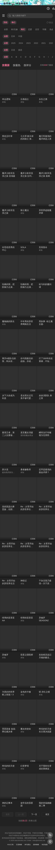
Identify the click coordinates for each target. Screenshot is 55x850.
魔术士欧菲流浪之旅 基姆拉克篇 (45, 176)
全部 (6, 29)
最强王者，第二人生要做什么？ (8, 435)
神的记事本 (7, 803)
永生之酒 (43, 99)
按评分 (27, 65)
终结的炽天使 (8, 766)
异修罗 (5, 655)
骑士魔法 (24, 210)
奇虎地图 (45, 844)
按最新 (6, 65)
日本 (13, 36)
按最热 (16, 65)
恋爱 (30, 29)
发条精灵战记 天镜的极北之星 (45, 657)
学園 (44, 29)
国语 (20, 50)
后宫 (37, 29)
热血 (51, 29)
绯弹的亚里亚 (26, 618)
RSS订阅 (10, 844)
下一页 (34, 814)
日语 (13, 50)
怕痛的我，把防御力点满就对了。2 (8, 287)
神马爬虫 (28, 844)
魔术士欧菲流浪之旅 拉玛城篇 (27, 176)
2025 (13, 43)
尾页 (47, 814)
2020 (51, 43)
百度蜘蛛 (19, 844)
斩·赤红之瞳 (44, 692)
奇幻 (23, 29)
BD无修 (14, 29)
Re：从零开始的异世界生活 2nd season (45, 546)
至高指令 (43, 247)
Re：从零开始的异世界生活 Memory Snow (27, 546)
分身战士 (24, 99)
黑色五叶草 (7, 136)
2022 (36, 43)
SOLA (23, 247)
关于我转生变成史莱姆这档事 (45, 769)
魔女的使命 (25, 729)
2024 (21, 43)
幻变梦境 (24, 766)
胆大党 (5, 469)
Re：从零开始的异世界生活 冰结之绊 (8, 546)
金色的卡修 (25, 692)
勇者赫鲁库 (25, 469)
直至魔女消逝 (26, 432)
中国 (20, 36)
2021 (43, 43)
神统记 (23, 580)
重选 (50, 23)
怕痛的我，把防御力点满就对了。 (26, 287)
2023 (28, 43)
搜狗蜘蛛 (36, 844)
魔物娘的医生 (8, 321)
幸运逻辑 (6, 99)
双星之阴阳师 (26, 655)
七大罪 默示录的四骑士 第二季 (27, 139)
